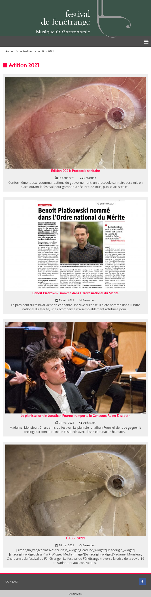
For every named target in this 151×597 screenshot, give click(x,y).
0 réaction (90, 178)
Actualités (26, 51)
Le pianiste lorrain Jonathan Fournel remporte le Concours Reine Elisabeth (75, 415)
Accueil (9, 51)
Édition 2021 (75, 538)
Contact (12, 582)
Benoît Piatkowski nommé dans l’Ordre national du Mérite (75, 293)
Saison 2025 (75, 593)
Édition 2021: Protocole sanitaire (75, 171)
